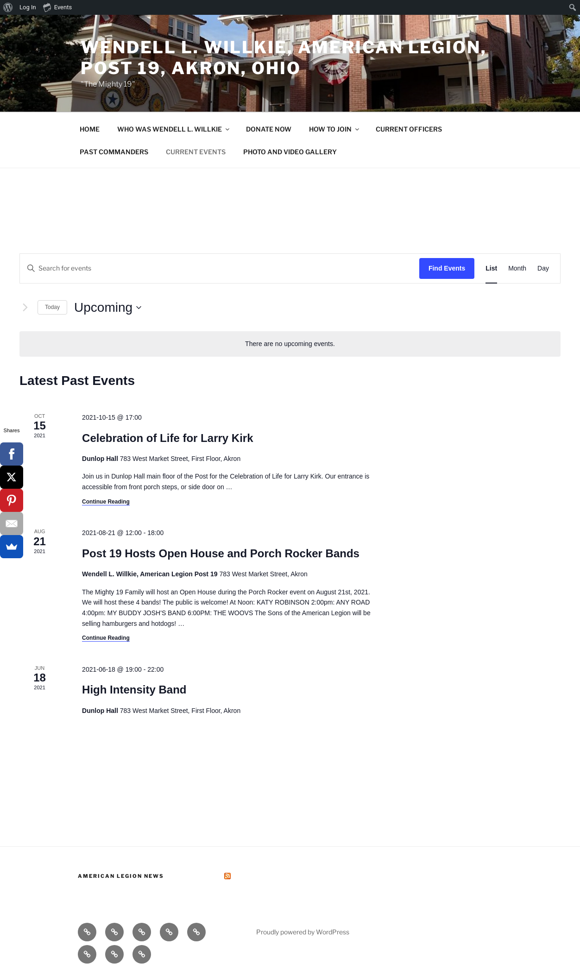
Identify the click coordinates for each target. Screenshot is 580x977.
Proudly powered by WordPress (302, 932)
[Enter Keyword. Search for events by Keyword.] (219, 268)
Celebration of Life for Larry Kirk (167, 438)
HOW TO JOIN (334, 129)
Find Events (447, 268)
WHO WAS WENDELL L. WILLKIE (174, 129)
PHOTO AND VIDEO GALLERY (290, 152)
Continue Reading (106, 501)
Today (52, 307)
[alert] (290, 344)
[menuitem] (8, 7)
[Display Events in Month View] (517, 268)
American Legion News (121, 876)
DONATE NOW (268, 129)
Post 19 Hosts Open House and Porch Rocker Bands (220, 553)
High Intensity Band (134, 689)
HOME (90, 129)
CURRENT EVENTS (196, 152)
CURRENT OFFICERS (409, 129)
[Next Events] (25, 307)
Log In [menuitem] (27, 7)
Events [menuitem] (57, 7)
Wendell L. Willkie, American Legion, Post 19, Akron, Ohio (284, 57)
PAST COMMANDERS (114, 152)
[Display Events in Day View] (543, 268)
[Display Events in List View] (491, 268)
